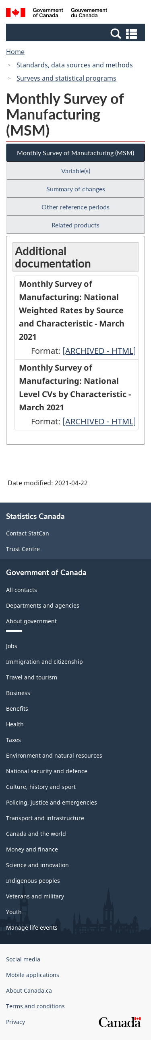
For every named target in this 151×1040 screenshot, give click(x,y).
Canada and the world (36, 833)
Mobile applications (32, 975)
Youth (14, 912)
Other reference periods (75, 207)
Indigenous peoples (33, 880)
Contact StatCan (27, 533)
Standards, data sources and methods (75, 65)
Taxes (13, 740)
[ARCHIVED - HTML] (99, 350)
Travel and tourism (31, 677)
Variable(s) (75, 170)
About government (31, 621)
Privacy (15, 1022)
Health (15, 724)
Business (18, 693)
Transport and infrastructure (45, 818)
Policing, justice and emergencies (51, 802)
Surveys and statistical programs (66, 78)
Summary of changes (75, 189)
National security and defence (46, 771)
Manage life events (32, 927)
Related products (75, 225)
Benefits (17, 708)
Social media (23, 959)
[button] (76, 33)
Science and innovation (37, 865)
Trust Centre (23, 549)
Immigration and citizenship (44, 661)
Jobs (11, 646)
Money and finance (32, 849)
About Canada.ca (29, 990)
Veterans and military (35, 896)
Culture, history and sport (41, 787)
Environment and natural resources (54, 755)
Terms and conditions (35, 1006)
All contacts (21, 590)
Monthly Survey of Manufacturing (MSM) (75, 152)
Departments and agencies (42, 605)
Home (15, 51)
